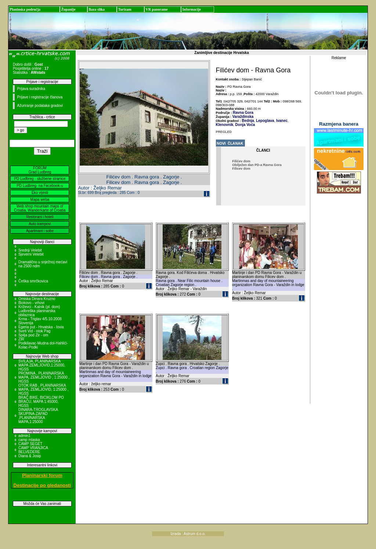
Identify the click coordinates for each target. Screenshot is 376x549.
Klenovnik (225, 125)
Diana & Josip (29, 456)
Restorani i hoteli (39, 217)
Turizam (124, 9)
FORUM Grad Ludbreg (40, 170)
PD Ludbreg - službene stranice (39, 179)
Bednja (248, 121)
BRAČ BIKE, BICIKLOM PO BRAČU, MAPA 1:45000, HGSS (41, 402)
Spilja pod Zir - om (33, 335)
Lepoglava (264, 121)
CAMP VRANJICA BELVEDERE (33, 450)
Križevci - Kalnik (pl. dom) (39, 307)
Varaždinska (243, 117)
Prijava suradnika (31, 89)
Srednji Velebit (30, 250)
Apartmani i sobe (40, 231)
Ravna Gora (243, 113)
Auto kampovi (40, 224)
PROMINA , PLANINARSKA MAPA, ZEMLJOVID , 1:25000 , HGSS (43, 377)
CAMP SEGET (30, 444)
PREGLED (224, 132)
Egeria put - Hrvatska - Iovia (41, 327)
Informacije (191, 9)
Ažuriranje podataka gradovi (40, 106)
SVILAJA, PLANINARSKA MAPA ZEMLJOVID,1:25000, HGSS (41, 365)
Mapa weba (40, 200)
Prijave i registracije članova (39, 97)
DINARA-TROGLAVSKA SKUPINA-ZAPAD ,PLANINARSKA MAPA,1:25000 (38, 416)
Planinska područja (25, 9)
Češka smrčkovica (33, 281)
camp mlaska (29, 440)
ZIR (21, 339)
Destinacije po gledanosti (42, 485)
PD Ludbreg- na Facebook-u (40, 186)
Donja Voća (244, 125)
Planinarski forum (42, 475)
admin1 (24, 436)
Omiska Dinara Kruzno (36, 299)
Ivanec (281, 121)
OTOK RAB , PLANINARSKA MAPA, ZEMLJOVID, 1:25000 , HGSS (43, 389)
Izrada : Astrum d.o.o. (187, 534)
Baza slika (96, 9)
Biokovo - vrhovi (31, 303)
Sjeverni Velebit (31, 254)
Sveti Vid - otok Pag (34, 331)
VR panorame (156, 9)
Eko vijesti (40, 193)
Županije (68, 9)
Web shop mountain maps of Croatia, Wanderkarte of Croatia (40, 208)
